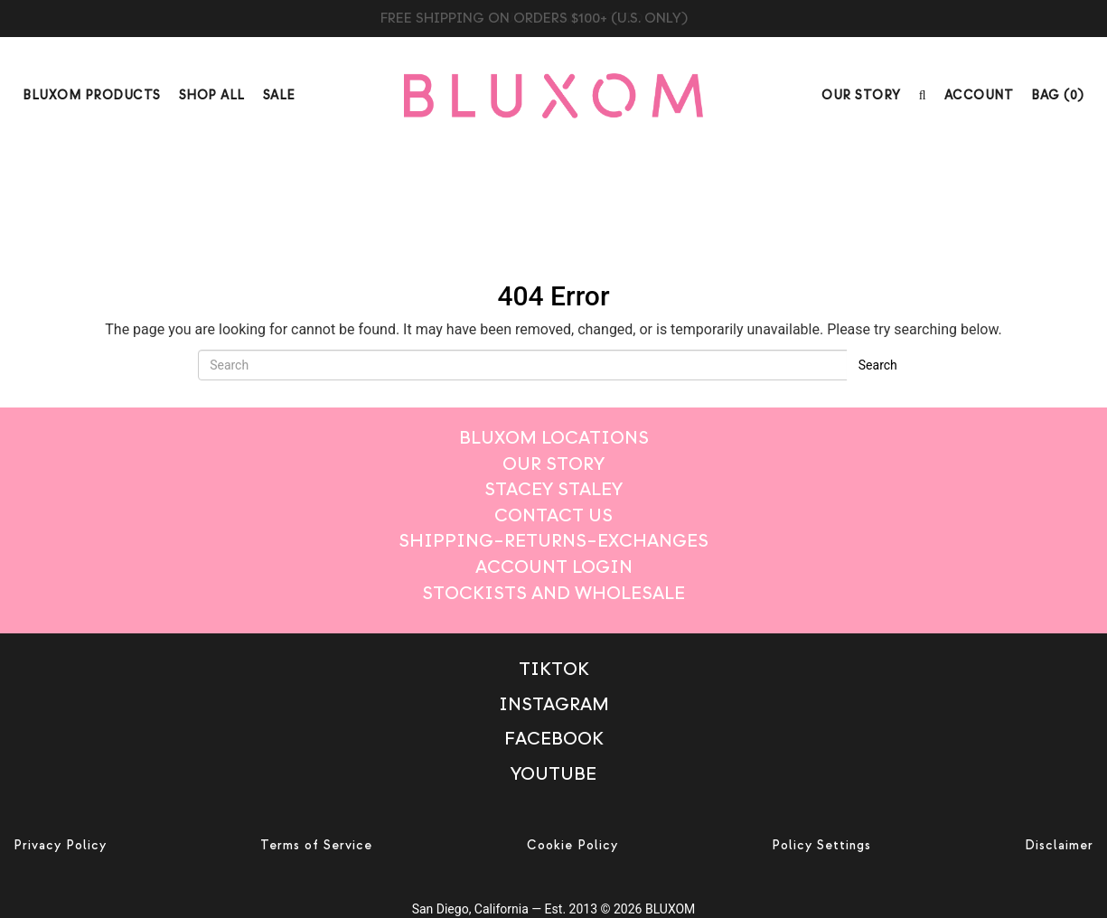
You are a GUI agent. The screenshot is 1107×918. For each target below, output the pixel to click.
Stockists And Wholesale (553, 593)
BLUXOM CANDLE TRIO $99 (553, 18)
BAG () (1057, 95)
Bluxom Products (92, 95)
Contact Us (553, 515)
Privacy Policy (60, 845)
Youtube (553, 774)
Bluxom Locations (554, 437)
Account (979, 95)
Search (877, 365)
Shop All (212, 95)
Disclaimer (1059, 845)
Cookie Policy (572, 845)
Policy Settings (821, 845)
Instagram (554, 704)
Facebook (554, 738)
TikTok (554, 669)
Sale (279, 95)
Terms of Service (316, 845)
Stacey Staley (553, 489)
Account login (554, 567)
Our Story (861, 95)
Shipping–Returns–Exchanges (553, 540)
